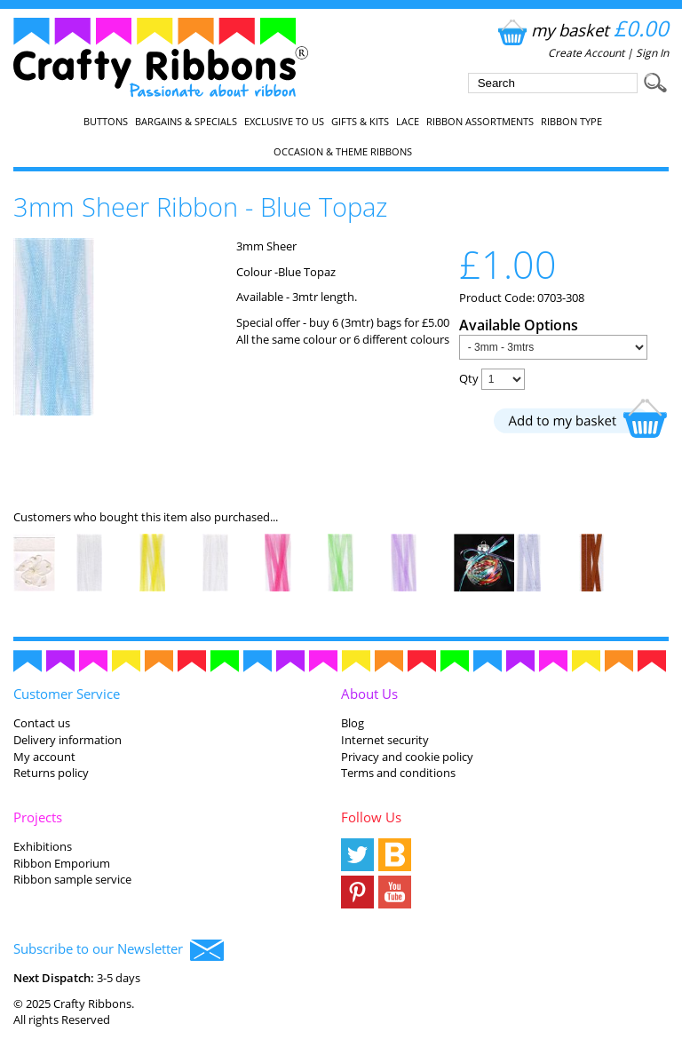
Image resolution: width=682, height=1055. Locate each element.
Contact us (41, 723)
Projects (37, 817)
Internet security (385, 740)
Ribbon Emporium (61, 863)
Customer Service (66, 693)
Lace (407, 121)
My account (44, 757)
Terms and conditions (398, 773)
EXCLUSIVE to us (284, 121)
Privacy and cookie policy (407, 757)
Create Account (586, 52)
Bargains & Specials (186, 121)
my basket (581, 30)
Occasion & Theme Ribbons (343, 152)
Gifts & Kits (360, 121)
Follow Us (371, 817)
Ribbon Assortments (480, 121)
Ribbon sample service (72, 879)
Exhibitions (42, 846)
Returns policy (51, 773)
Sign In (652, 52)
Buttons (105, 121)
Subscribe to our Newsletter (118, 950)
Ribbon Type (571, 121)
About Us (369, 693)
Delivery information (67, 740)
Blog (352, 723)
